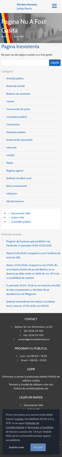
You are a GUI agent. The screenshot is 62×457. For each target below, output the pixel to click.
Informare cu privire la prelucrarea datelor (25, 376)
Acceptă (38, 447)
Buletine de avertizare (18, 93)
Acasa (4, 36)
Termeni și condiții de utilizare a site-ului (31, 384)
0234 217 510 (35, 330)
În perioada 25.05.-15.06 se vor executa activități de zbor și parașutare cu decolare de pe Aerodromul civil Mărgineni (33, 289)
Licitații (10, 155)
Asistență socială (15, 86)
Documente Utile (20, 213)
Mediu (9, 162)
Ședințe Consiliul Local (18, 178)
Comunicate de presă (18, 109)
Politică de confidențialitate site (31, 388)
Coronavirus (13, 124)
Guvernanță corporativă (19, 139)
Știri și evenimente (16, 186)
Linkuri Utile (17, 217)
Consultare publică (16, 116)
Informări (11, 147)
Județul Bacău (27, 6)
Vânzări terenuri (15, 201)
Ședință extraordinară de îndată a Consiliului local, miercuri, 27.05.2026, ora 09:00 (30, 303)
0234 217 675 (35, 335)
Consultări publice (21, 221)
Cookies (19, 419)
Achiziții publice (14, 78)
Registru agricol (14, 170)
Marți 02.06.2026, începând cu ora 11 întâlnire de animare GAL (33, 255)
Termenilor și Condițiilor (40, 427)
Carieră (10, 101)
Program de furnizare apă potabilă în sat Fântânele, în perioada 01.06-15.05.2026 (29, 243)
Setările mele (16, 447)
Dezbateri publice (16, 132)
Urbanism (11, 193)
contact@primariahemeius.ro (34, 339)
